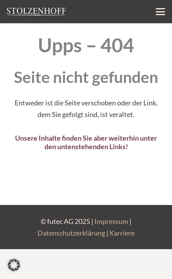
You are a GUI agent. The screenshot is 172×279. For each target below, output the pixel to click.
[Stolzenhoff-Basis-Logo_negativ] (36, 12)
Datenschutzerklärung (71, 233)
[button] (160, 11)
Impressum (111, 221)
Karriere (122, 233)
